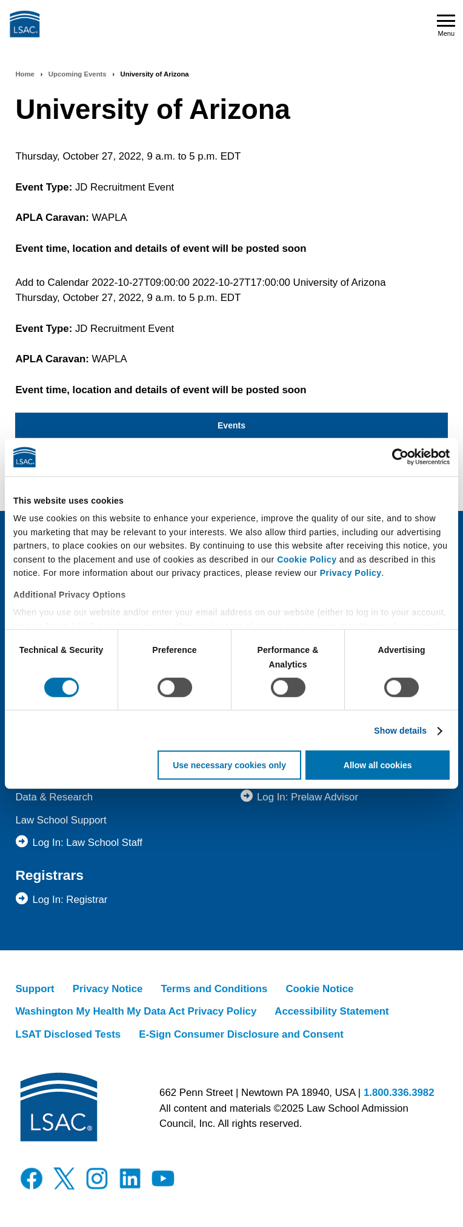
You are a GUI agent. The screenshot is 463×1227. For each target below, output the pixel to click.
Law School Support (60, 820)
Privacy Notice (108, 989)
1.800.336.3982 (399, 1092)
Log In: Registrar (69, 899)
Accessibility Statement (331, 1011)
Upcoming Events (77, 74)
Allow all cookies (378, 765)
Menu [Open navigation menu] (446, 26)
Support (34, 989)
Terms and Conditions (214, 989)
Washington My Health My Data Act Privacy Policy (135, 1011)
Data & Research (54, 797)
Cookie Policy (306, 559)
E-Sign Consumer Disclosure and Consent (241, 1034)
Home (25, 74)
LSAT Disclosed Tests (68, 1034)
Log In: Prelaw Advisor (307, 797)
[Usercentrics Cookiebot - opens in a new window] (397, 456)
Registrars (49, 875)
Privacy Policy (351, 573)
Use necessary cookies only (229, 765)
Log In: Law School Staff (87, 842)
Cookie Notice (319, 989)
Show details (400, 730)
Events (231, 425)
